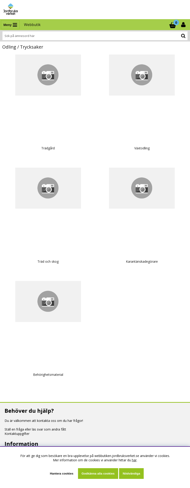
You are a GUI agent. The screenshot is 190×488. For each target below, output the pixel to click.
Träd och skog (48, 261)
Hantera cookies (61, 473)
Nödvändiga (131, 473)
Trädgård (48, 148)
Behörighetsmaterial (48, 374)
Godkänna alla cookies (98, 473)
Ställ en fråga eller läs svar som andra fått (35, 429)
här (134, 460)
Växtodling (142, 148)
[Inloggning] (183, 24)
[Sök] (95, 35)
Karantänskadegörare (142, 261)
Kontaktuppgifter (17, 433)
